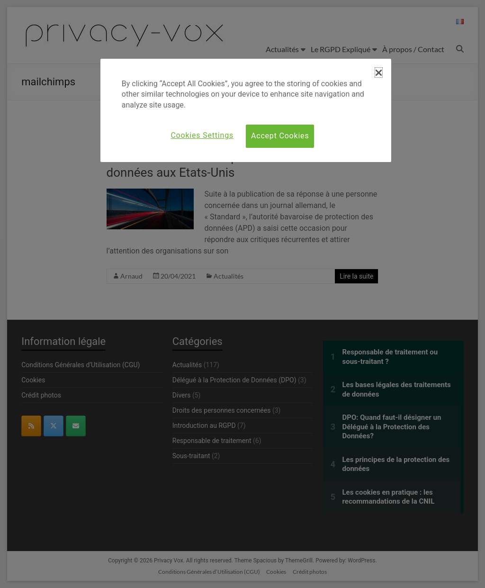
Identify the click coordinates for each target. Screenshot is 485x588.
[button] (379, 72)
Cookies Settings (202, 135)
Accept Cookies (280, 135)
